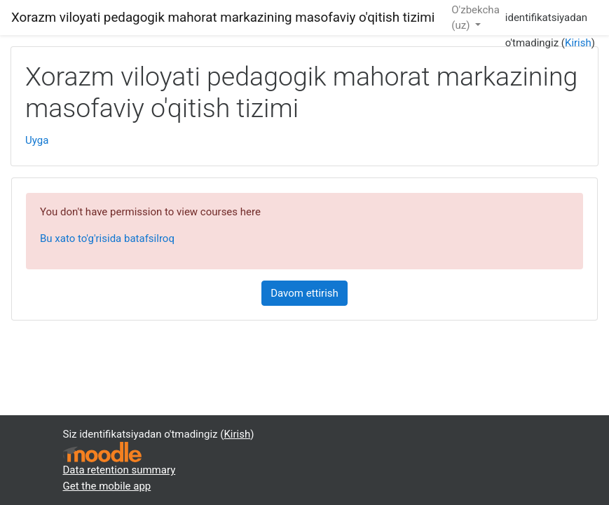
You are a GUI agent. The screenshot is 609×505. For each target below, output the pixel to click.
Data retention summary (119, 470)
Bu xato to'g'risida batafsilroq (107, 238)
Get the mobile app (107, 486)
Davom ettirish (304, 293)
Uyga (36, 140)
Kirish (578, 42)
